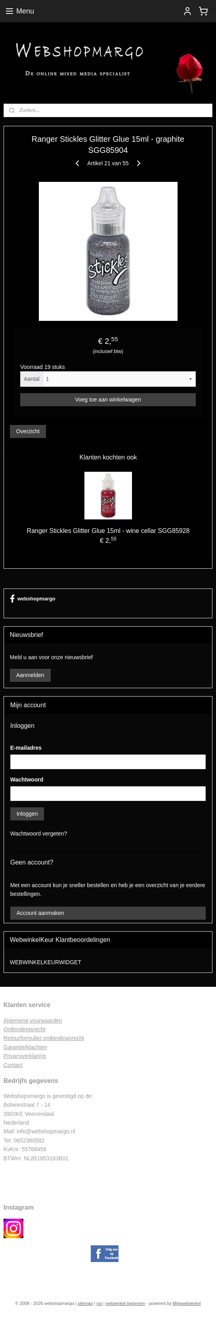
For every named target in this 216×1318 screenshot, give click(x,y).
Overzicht (28, 431)
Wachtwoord (26, 779)
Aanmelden (30, 675)
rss (99, 1303)
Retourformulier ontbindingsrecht (44, 1038)
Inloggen (27, 813)
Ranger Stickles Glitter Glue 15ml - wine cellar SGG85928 (108, 530)
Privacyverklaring (25, 1056)
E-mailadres (26, 748)
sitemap (85, 1303)
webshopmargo (32, 599)
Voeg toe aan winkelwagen (108, 399)
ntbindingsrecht (27, 1029)
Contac (12, 1065)
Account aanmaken (40, 913)
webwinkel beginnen (125, 1303)
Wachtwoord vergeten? (38, 833)
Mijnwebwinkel (187, 1303)
